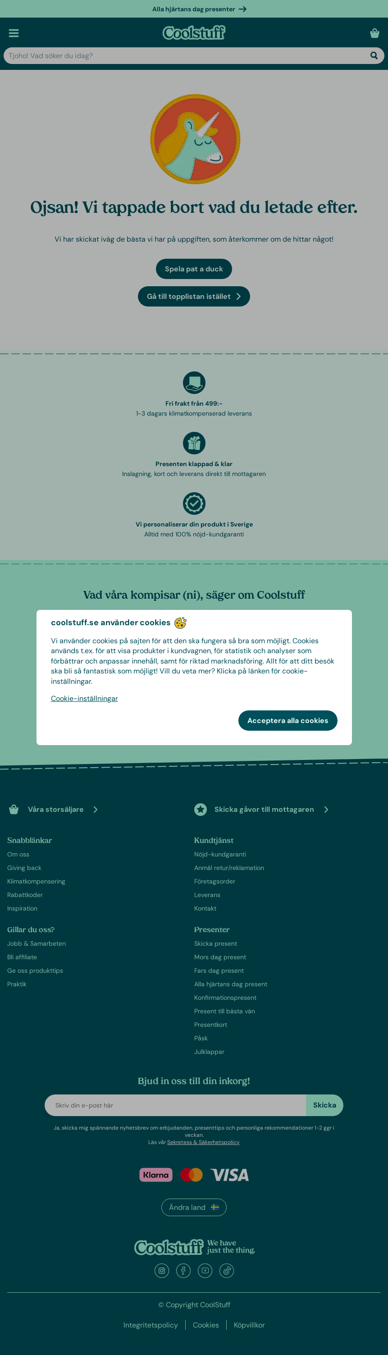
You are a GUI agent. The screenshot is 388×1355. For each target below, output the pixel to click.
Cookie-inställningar (84, 698)
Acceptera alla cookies (288, 720)
